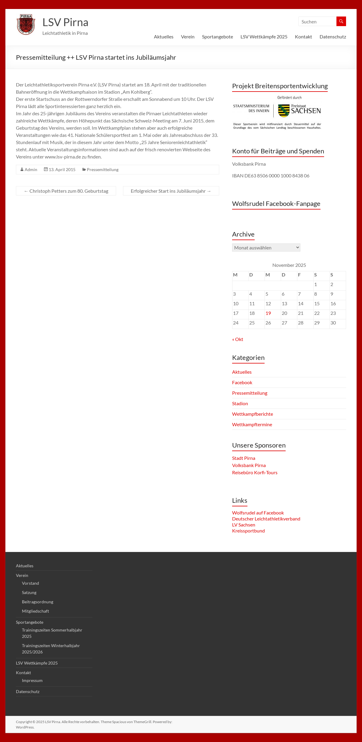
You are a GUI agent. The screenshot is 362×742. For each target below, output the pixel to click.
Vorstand (30, 583)
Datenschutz (333, 36)
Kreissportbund (248, 530)
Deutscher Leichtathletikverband (266, 518)
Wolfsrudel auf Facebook (258, 512)
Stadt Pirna (243, 458)
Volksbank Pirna (249, 465)
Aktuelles (163, 36)
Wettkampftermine (252, 424)
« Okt (237, 339)
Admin (31, 169)
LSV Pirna (65, 22)
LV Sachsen (243, 524)
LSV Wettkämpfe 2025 (264, 36)
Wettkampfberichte (252, 414)
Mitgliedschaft (35, 611)
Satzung (29, 592)
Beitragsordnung (37, 601)
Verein (188, 36)
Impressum (32, 680)
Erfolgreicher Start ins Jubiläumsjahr (171, 191)
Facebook (242, 382)
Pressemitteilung (102, 169)
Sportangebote (217, 36)
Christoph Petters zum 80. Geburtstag (66, 191)
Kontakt (303, 36)
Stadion (240, 403)
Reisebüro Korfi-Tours (255, 472)
